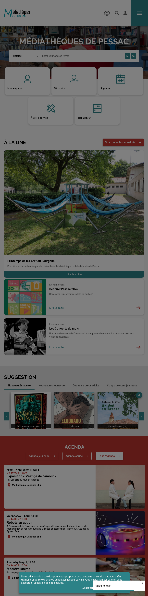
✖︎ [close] (142, 583)
